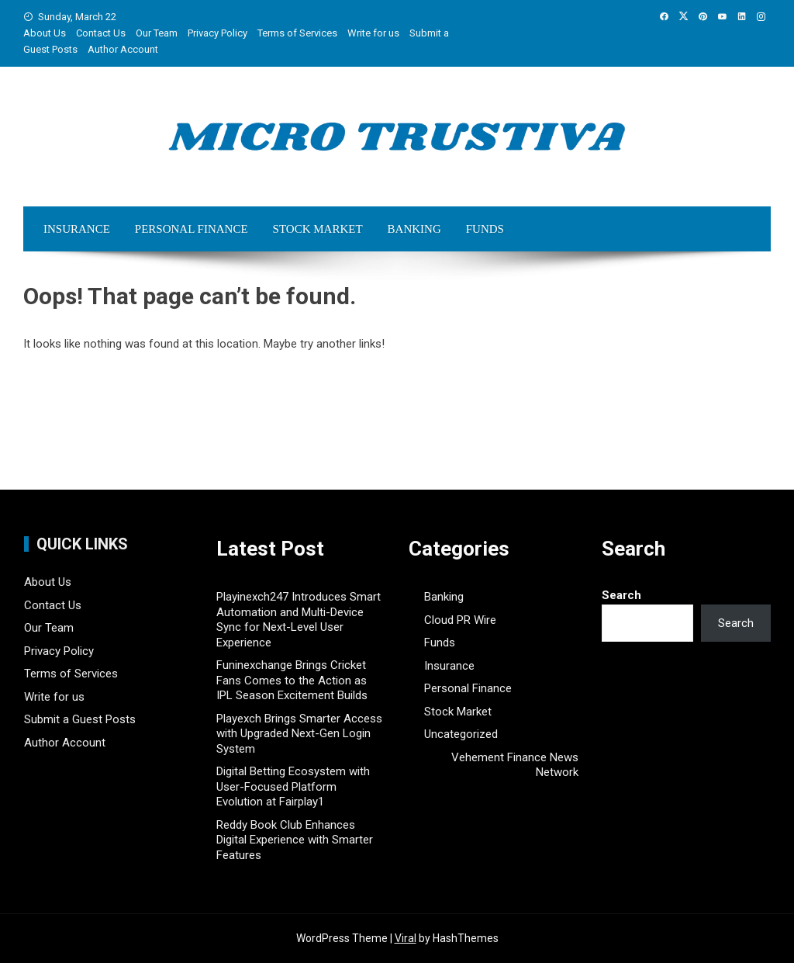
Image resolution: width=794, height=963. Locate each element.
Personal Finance (191, 229)
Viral (405, 938)
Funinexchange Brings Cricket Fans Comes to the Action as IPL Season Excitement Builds (292, 680)
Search (621, 595)
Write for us (373, 33)
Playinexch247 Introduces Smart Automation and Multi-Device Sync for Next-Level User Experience (298, 620)
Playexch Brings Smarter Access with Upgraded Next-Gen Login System (299, 734)
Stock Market (318, 229)
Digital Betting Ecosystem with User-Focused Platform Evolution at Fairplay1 (293, 786)
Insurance (76, 229)
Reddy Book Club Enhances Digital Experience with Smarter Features (294, 840)
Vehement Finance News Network (514, 765)
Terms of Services (297, 33)
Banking (414, 229)
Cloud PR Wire (460, 620)
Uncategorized (461, 734)
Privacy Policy (217, 33)
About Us (44, 33)
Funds (485, 229)
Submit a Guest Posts (80, 719)
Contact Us (101, 33)
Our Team (157, 33)
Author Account (123, 49)
